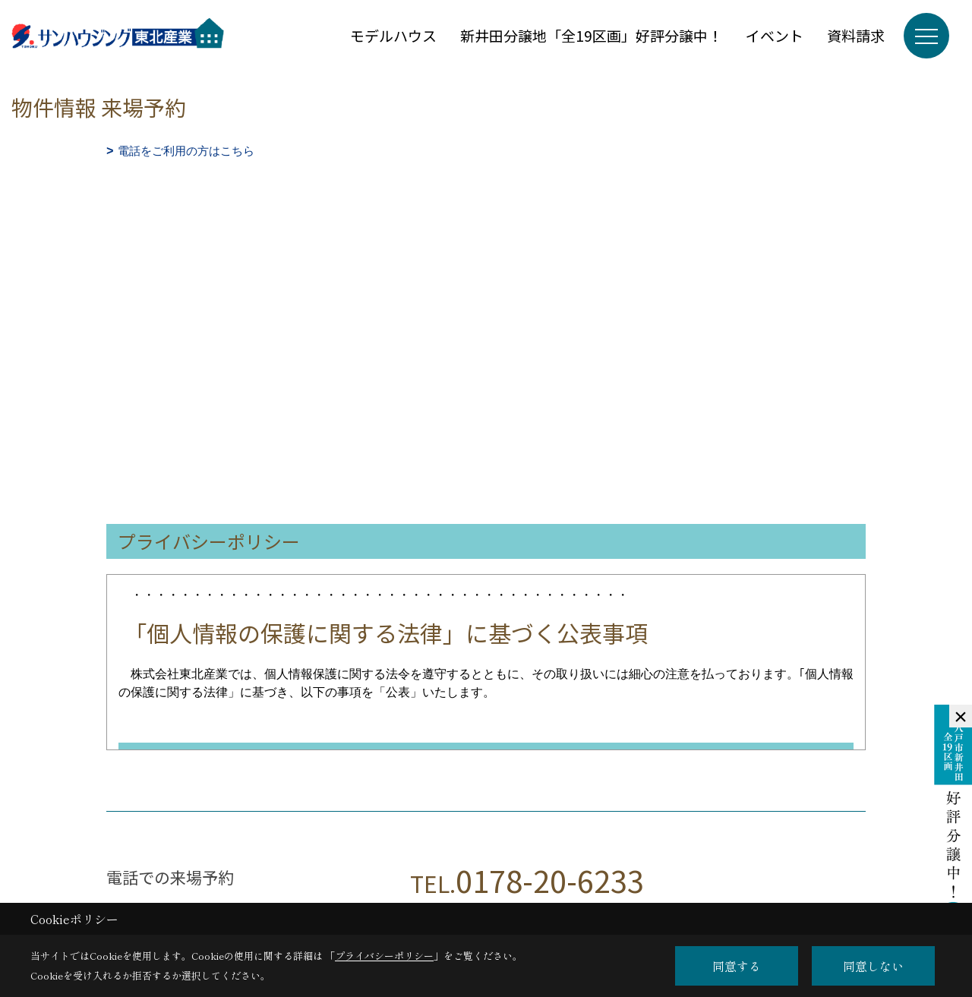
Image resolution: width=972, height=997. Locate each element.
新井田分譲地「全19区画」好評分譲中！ (591, 35)
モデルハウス (393, 35)
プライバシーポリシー (384, 955)
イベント (774, 35)
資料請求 (856, 35)
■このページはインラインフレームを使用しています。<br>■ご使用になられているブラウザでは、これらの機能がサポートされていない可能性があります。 (486, 269)
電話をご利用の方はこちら (186, 150)
